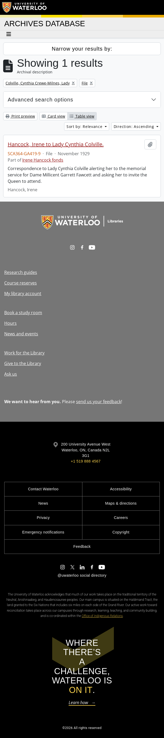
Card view (53, 116)
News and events (21, 334)
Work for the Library (24, 353)
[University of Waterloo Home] (24, 7)
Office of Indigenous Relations (102, 616)
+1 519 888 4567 (85, 461)
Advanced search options (40, 100)
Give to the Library (22, 363)
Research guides (20, 272)
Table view (82, 116)
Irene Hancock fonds (42, 160)
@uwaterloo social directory (81, 575)
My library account (22, 293)
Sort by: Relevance (85, 126)
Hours (10, 323)
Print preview (20, 116)
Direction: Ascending (135, 126)
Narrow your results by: (82, 49)
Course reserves (20, 283)
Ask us (10, 374)
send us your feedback (98, 401)
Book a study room (23, 312)
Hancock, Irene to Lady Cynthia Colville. (56, 144)
